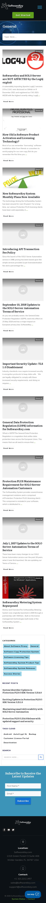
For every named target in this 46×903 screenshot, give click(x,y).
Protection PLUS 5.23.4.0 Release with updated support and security (22, 720)
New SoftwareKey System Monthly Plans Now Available (21, 195)
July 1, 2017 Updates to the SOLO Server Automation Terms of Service (22, 546)
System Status (18, 899)
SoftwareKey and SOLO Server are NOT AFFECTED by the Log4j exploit (23, 79)
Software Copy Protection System (21, 652)
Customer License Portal (16, 738)
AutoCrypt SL (20, 734)
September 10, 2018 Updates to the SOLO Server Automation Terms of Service (21, 308)
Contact (31, 899)
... (39, 95)
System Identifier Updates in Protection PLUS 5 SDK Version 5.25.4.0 (22, 691)
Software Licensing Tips (16, 657)
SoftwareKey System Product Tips (21, 663)
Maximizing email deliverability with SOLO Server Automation (23, 710)
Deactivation (10, 742)
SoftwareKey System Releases (19, 668)
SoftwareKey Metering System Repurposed (22, 603)
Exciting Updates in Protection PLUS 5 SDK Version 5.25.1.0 (22, 701)
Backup (32, 734)
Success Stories (12, 674)
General (39, 51)
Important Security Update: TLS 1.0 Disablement (23, 365)
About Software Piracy (15, 646)
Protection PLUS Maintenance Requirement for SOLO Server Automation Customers (22, 484)
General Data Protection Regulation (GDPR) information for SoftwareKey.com (23, 425)
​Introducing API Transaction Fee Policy (21, 250)
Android (8, 734)
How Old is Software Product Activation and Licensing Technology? (21, 138)
